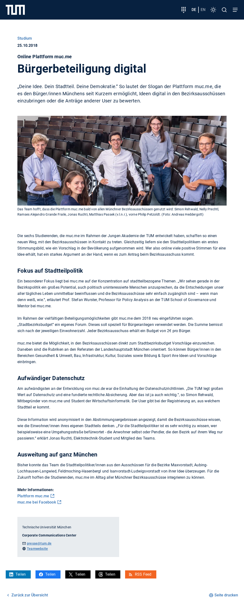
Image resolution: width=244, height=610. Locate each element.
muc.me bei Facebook (36, 502)
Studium (24, 38)
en (203, 9)
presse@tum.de (39, 543)
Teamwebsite (37, 549)
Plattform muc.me (33, 496)
